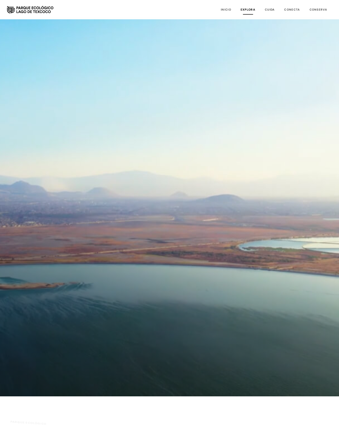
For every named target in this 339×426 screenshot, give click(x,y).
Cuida (270, 10)
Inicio (226, 10)
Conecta (292, 10)
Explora (248, 10)
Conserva (318, 10)
